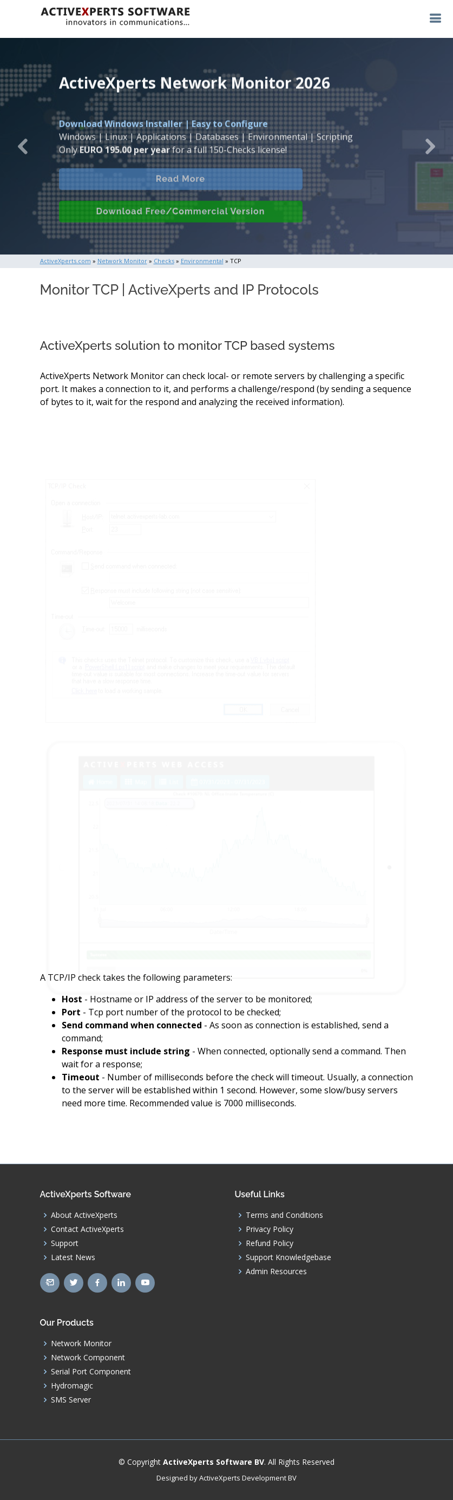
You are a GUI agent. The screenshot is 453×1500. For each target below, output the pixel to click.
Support (64, 1243)
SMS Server (71, 1400)
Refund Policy (269, 1243)
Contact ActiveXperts (87, 1229)
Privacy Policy (269, 1229)
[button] (22, 146)
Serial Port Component (91, 1371)
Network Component (88, 1357)
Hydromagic (72, 1386)
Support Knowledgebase (288, 1257)
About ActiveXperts (84, 1215)
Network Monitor (81, 1343)
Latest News (73, 1257)
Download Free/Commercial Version (180, 220)
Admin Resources (276, 1271)
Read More (180, 187)
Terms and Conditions (284, 1215)
